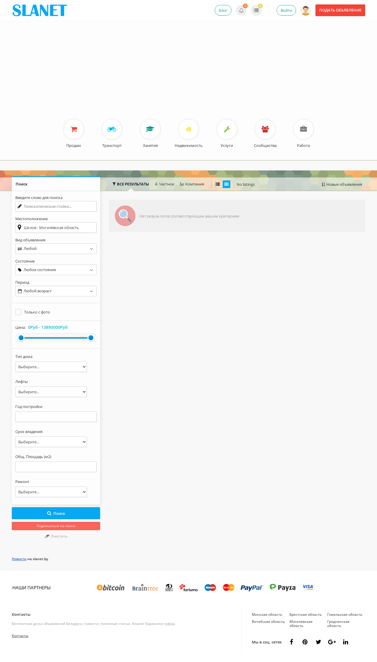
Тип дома (23, 356)
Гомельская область (344, 614)
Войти (286, 10)
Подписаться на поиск (56, 525)
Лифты (21, 381)
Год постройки (28, 406)
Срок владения (28, 431)
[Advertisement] (188, 75)
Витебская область (268, 621)
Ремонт (22, 481)
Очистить (56, 536)
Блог (223, 10)
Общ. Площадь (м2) (33, 456)
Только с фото (37, 312)
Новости (19, 558)
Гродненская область (338, 623)
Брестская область (306, 614)
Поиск (56, 513)
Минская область (267, 614)
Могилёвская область (301, 623)
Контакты (21, 614)
